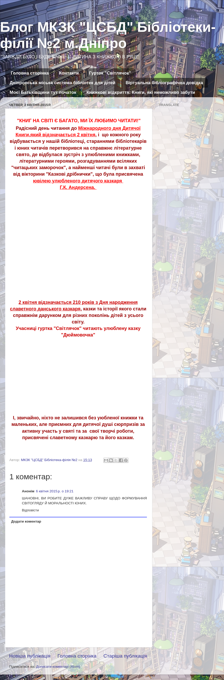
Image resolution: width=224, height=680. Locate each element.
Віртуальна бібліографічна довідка (164, 82)
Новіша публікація (30, 656)
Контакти (69, 73)
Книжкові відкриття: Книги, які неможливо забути (140, 92)
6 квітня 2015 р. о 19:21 (54, 491)
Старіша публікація (125, 656)
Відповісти (30, 510)
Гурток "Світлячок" (110, 73)
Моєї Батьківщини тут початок (43, 92)
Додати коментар (26, 521)
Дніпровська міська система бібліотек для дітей (62, 82)
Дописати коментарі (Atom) (58, 667)
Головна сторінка (30, 73)
